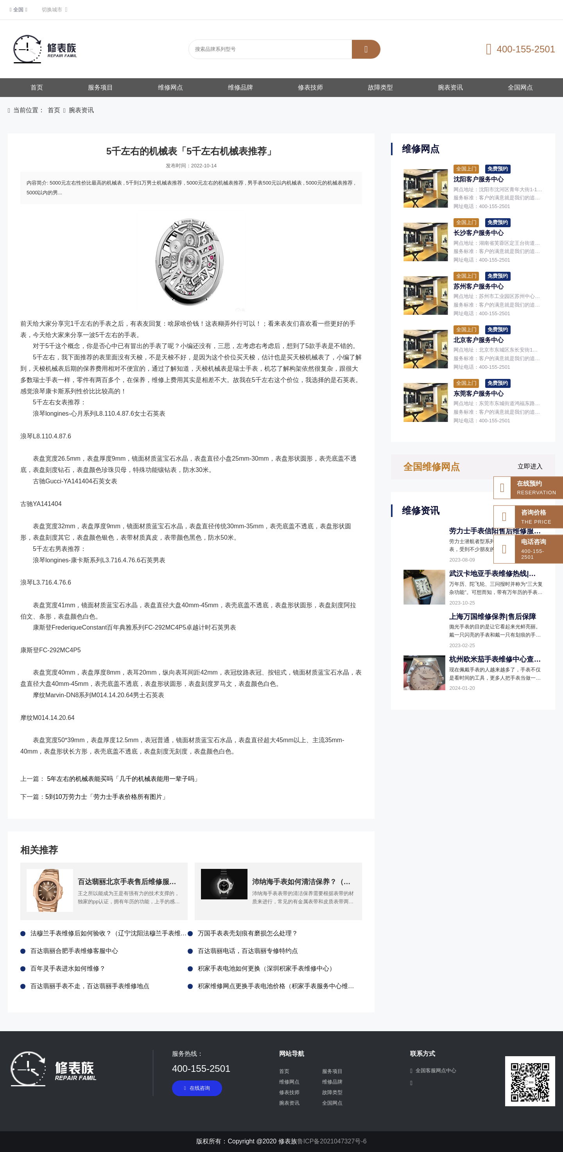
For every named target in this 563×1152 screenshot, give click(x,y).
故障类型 (380, 87)
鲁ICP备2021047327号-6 (332, 1141)
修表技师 (310, 87)
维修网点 (170, 87)
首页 (36, 87)
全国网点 (520, 87)
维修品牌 (240, 87)
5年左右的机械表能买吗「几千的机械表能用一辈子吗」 (124, 778)
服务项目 (100, 87)
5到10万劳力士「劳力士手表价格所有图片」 (107, 796)
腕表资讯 (450, 87)
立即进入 (530, 466)
